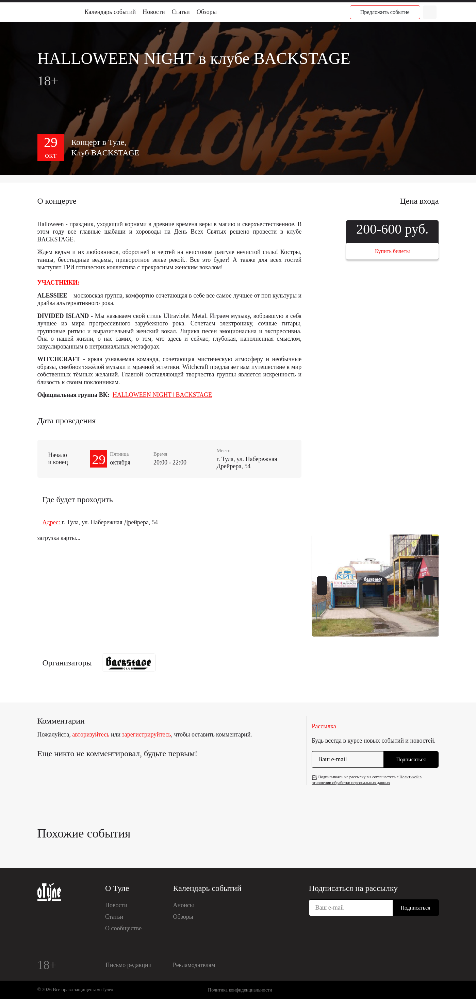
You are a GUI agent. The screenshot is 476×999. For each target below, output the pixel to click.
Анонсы (183, 905)
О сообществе (123, 928)
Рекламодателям (194, 965)
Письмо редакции (128, 965)
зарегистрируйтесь (146, 734)
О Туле (117, 888)
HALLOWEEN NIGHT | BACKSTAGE (162, 394)
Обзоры (207, 12)
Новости (154, 12)
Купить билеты (392, 251)
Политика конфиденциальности (240, 990)
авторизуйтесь (90, 734)
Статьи (181, 12)
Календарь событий (110, 12)
